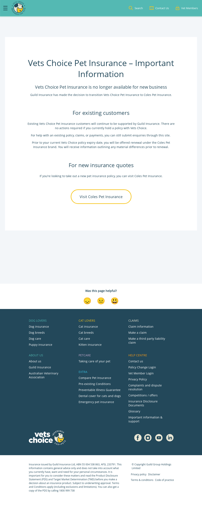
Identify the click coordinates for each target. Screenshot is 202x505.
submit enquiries (133, 135)
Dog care (35, 339)
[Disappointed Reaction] (87, 300)
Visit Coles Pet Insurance (101, 196)
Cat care (84, 339)
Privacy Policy (137, 379)
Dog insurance (39, 326)
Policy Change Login (142, 367)
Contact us (135, 361)
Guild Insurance (40, 367)
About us (35, 361)
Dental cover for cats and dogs (100, 396)
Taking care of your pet (94, 361)
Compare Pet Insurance (95, 378)
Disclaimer (154, 474)
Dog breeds (37, 333)
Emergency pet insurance (96, 402)
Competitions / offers (143, 395)
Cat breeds (86, 333)
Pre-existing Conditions (95, 384)
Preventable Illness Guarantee (99, 390)
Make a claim (137, 333)
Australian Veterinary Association (43, 375)
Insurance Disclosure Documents (143, 403)
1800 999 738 (67, 490)
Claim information (140, 326)
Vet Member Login (141, 373)
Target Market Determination (70, 479)
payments (96, 135)
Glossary (134, 411)
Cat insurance (88, 326)
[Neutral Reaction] (101, 300)
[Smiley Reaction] (115, 300)
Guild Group (153, 464)
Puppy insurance (40, 345)
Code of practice (164, 480)
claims (79, 135)
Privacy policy (138, 474)
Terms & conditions (142, 480)
